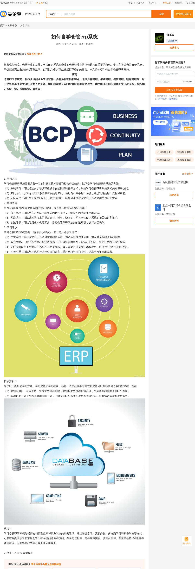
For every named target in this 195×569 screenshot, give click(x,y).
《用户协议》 (162, 99)
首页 (130, 3)
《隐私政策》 (173, 99)
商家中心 (179, 3)
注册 (193, 3)
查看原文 (28, 552)
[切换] (45, 3)
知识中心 (12, 25)
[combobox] (108, 14)
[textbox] (116, 14)
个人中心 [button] (153, 3)
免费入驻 (167, 3)
